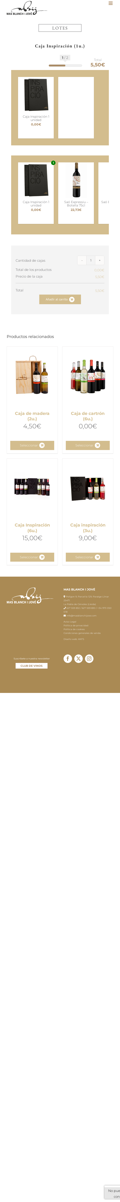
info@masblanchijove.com (81, 615)
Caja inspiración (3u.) (88, 527)
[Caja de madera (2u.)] (32, 376)
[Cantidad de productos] (90, 260)
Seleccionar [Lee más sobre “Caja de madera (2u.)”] (29, 445)
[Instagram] (89, 658)
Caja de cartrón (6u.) (88, 416)
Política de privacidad (76, 625)
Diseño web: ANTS (74, 639)
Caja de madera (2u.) (32, 416)
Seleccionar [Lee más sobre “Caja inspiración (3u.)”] (84, 557)
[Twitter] (78, 658)
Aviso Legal (70, 621)
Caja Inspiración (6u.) (32, 527)
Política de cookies (74, 629)
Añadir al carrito (57, 299)
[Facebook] (68, 658)
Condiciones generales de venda (82, 633)
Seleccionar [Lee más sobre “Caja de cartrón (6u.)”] (84, 445)
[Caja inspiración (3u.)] (87, 488)
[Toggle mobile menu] (111, 3)
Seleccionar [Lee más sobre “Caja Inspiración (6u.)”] (29, 557)
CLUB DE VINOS (32, 665)
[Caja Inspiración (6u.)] (32, 488)
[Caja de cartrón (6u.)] (87, 376)
